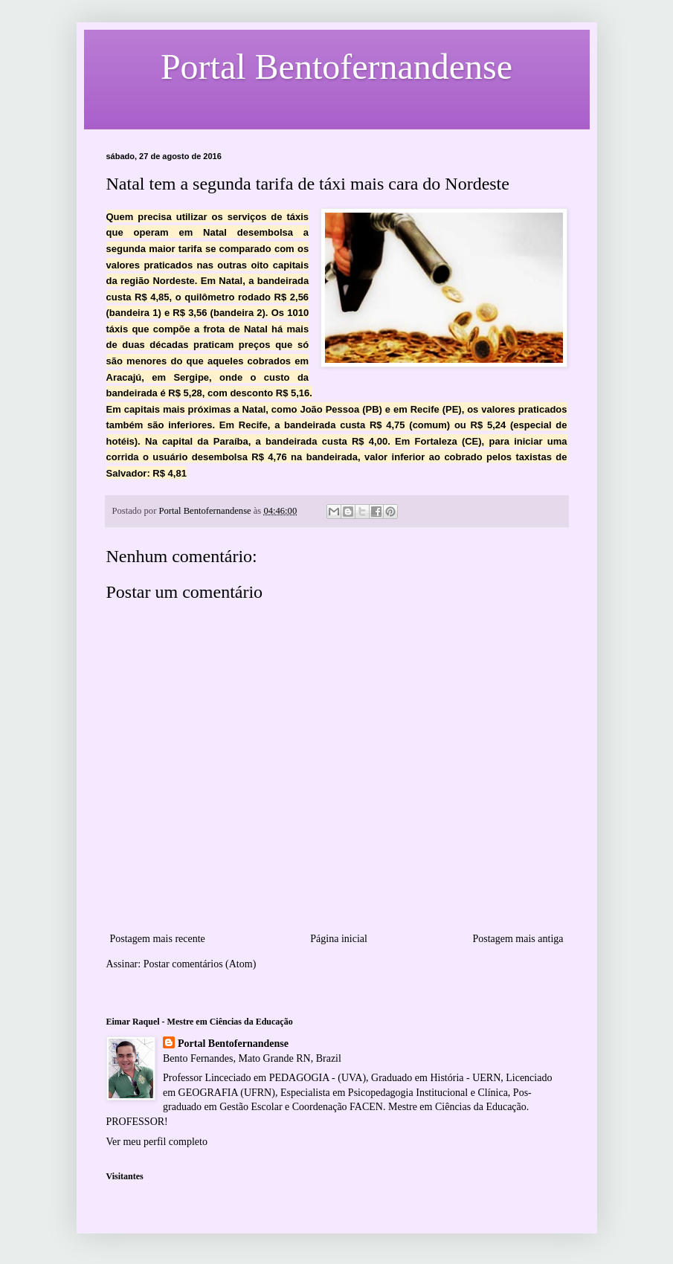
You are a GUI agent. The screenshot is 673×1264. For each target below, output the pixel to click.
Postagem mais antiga (517, 938)
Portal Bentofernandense (233, 1043)
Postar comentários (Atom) (200, 964)
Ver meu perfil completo (156, 1141)
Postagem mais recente (157, 938)
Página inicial (338, 938)
